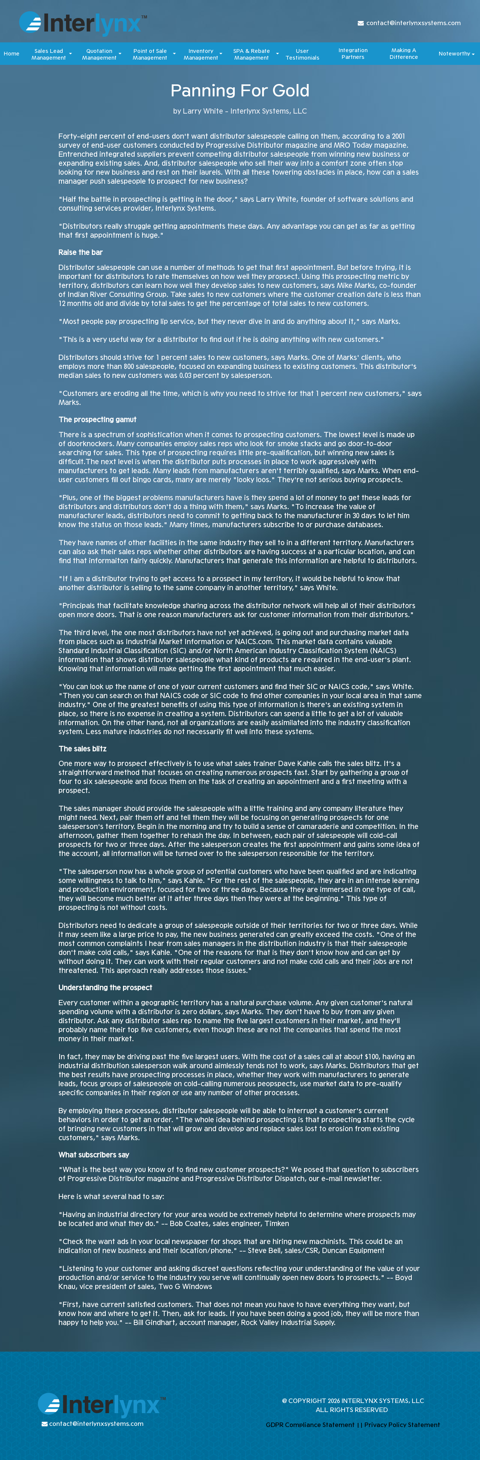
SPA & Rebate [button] (251, 52)
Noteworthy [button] (454, 53)
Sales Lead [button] (48, 52)
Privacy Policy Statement (402, 1425)
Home (12, 53)
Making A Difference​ (404, 53)
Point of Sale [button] (150, 52)
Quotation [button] (99, 52)
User (302, 52)
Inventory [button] (200, 52)
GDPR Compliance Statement (310, 1425)
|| (359, 1425)
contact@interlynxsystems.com (413, 23)
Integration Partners (353, 53)
